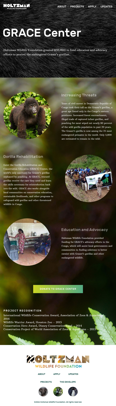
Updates (107, 6)
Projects (77, 6)
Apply (92, 6)
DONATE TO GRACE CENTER (58, 289)
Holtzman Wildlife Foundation (16, 6)
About (61, 6)
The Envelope (68, 382)
